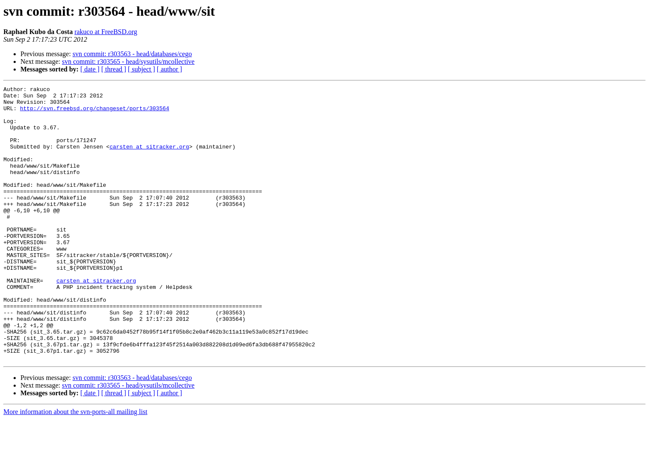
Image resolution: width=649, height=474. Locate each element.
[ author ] (169, 69)
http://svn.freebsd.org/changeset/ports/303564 (94, 113)
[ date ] (89, 69)
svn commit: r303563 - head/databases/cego (132, 53)
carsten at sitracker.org (149, 159)
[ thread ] (113, 69)
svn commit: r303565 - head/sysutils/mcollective (128, 61)
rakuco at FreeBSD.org (105, 31)
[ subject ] (141, 69)
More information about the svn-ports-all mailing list (75, 466)
